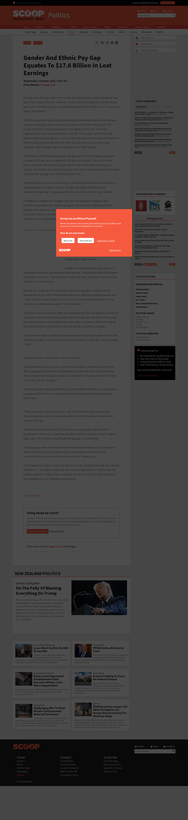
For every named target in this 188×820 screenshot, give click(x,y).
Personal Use (86, 240)
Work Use (68, 240)
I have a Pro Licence (106, 240)
